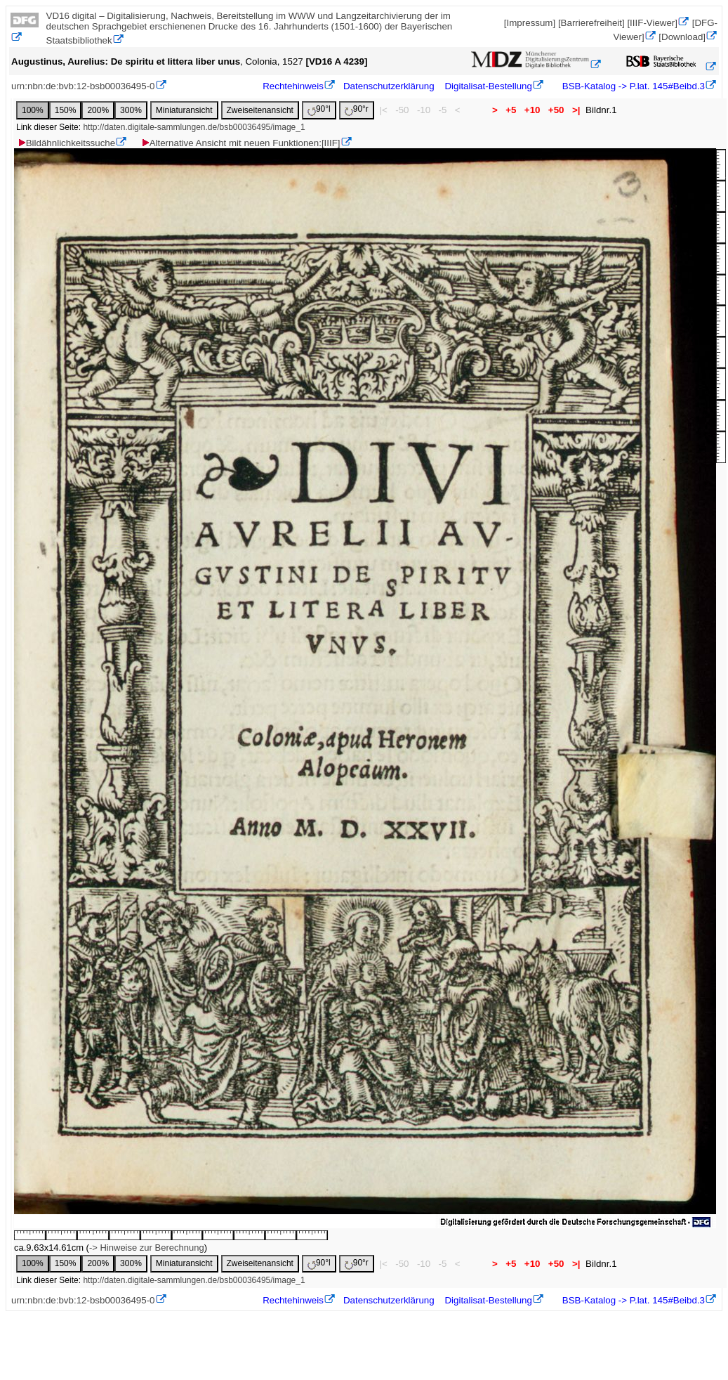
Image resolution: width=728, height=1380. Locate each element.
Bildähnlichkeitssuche (66, 143)
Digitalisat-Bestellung (487, 86)
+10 (532, 110)
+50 (556, 110)
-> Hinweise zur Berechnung (146, 1247)
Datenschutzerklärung (389, 86)
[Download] (682, 37)
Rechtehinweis (293, 86)
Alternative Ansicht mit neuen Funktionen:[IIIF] (240, 143)
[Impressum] (529, 23)
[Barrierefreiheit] (591, 23)
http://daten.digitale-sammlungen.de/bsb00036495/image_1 (194, 127)
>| (576, 110)
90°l (319, 110)
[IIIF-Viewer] (652, 23)
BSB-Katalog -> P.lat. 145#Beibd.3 (632, 86)
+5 (511, 110)
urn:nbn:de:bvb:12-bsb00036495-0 (83, 86)
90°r (357, 110)
